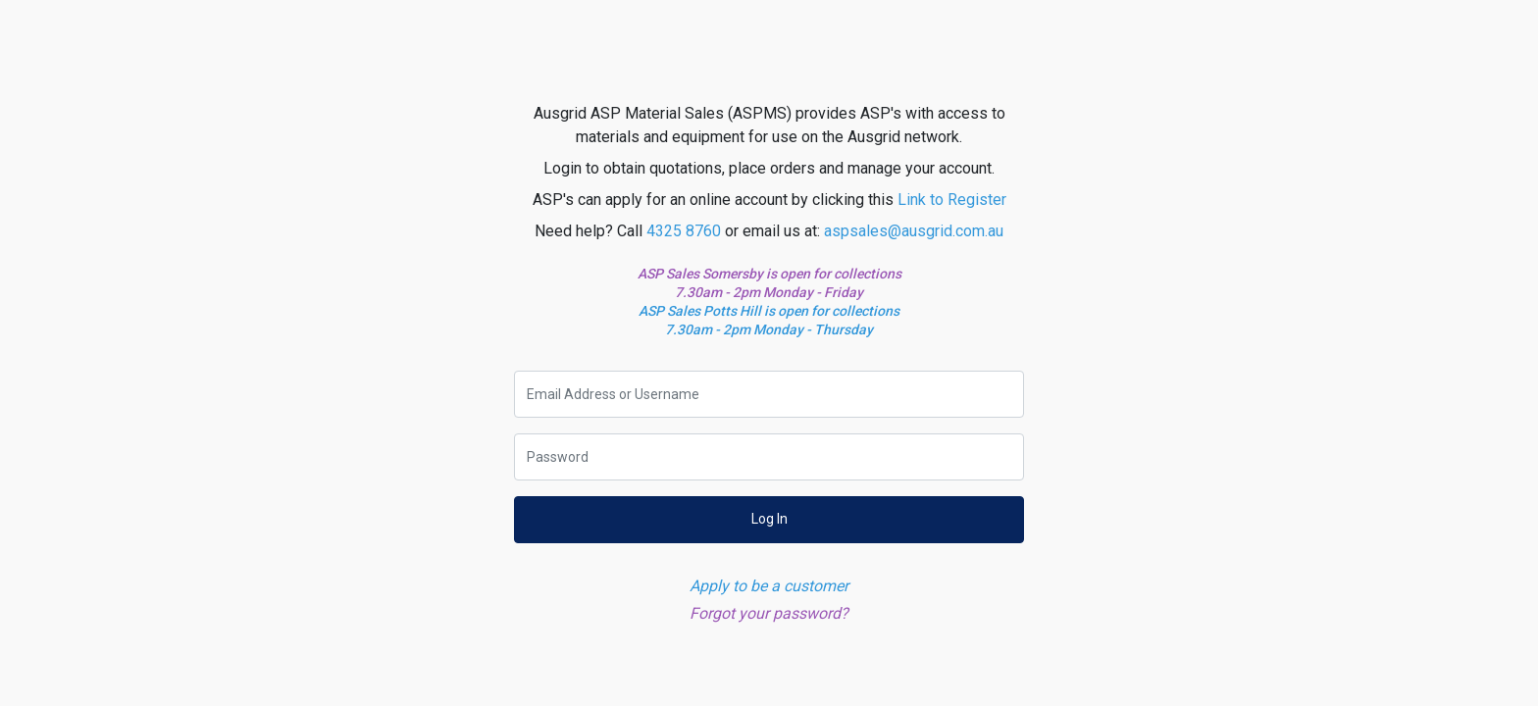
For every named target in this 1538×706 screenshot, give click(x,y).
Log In (769, 519)
